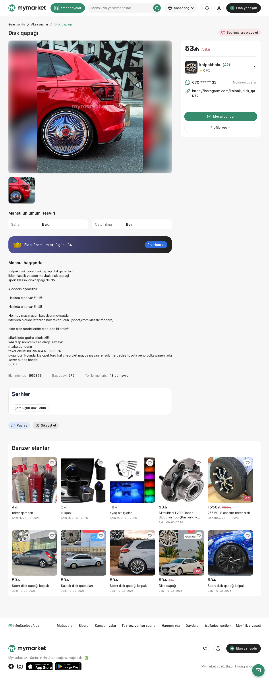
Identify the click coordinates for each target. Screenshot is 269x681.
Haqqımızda (171, 625)
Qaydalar (193, 625)
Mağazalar (65, 625)
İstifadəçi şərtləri (218, 625)
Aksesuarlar (39, 24)
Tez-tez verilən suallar (139, 625)
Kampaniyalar (105, 625)
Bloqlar (84, 625)
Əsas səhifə (16, 24)
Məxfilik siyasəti (248, 625)
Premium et (156, 244)
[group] (90, 107)
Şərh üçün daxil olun (30, 408)
